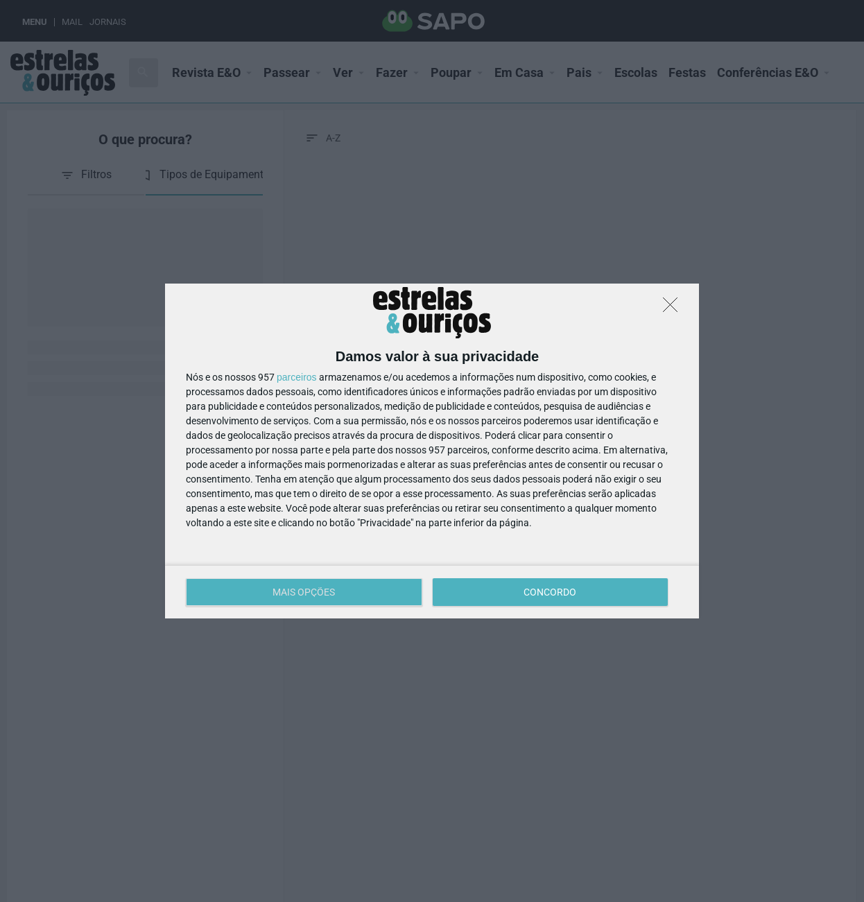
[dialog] (432, 451)
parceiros (297, 377)
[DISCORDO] (674, 308)
